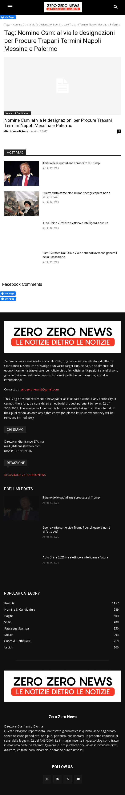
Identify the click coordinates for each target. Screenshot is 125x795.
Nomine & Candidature (17, 113)
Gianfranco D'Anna (16, 131)
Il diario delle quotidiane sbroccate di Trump (71, 163)
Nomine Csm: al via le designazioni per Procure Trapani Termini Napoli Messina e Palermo (58, 123)
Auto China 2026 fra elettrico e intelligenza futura (75, 223)
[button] (116, 7)
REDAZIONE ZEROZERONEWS (25, 475)
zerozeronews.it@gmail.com (39, 389)
